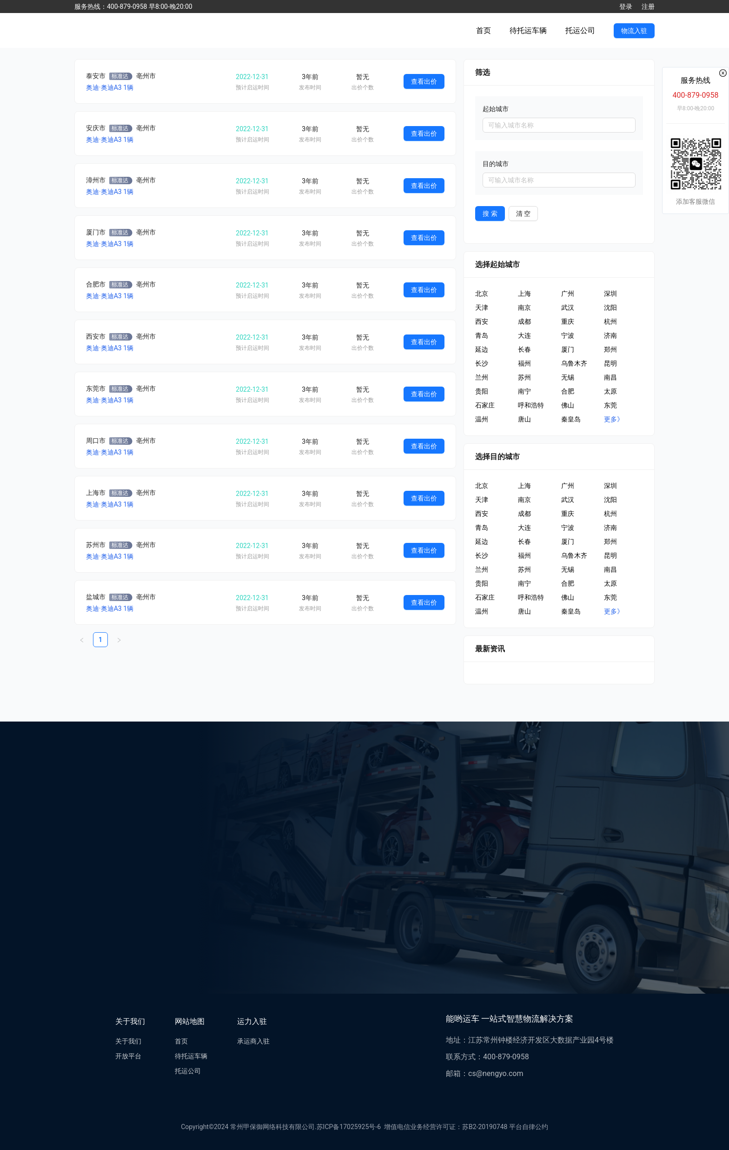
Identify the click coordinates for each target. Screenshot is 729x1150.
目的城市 (496, 163)
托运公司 (580, 30)
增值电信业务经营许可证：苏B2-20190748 (444, 1126)
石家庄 (485, 405)
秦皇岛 (571, 419)
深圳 (610, 293)
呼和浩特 (531, 405)
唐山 (524, 419)
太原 (610, 391)
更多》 (613, 419)
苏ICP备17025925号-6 (349, 1126)
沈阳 (610, 307)
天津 (481, 307)
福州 (524, 363)
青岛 (481, 335)
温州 (481, 419)
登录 (625, 6)
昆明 (610, 363)
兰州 (481, 377)
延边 (481, 349)
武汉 (567, 307)
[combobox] (559, 125)
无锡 (567, 377)
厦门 (567, 349)
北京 (481, 293)
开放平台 (128, 1056)
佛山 (567, 405)
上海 (524, 293)
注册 (648, 6)
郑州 (610, 349)
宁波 (567, 335)
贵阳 (481, 391)
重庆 (567, 321)
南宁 (524, 391)
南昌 (610, 377)
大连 (524, 335)
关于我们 (128, 1041)
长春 (524, 349)
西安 (481, 321)
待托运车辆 (528, 30)
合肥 (567, 391)
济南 (610, 335)
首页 (483, 30)
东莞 (610, 405)
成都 (524, 321)
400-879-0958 (696, 95)
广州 (567, 293)
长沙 (481, 363)
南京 (524, 307)
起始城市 (496, 109)
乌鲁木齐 (574, 363)
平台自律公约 (528, 1126)
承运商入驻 (253, 1041)
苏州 (524, 377)
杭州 (610, 321)
